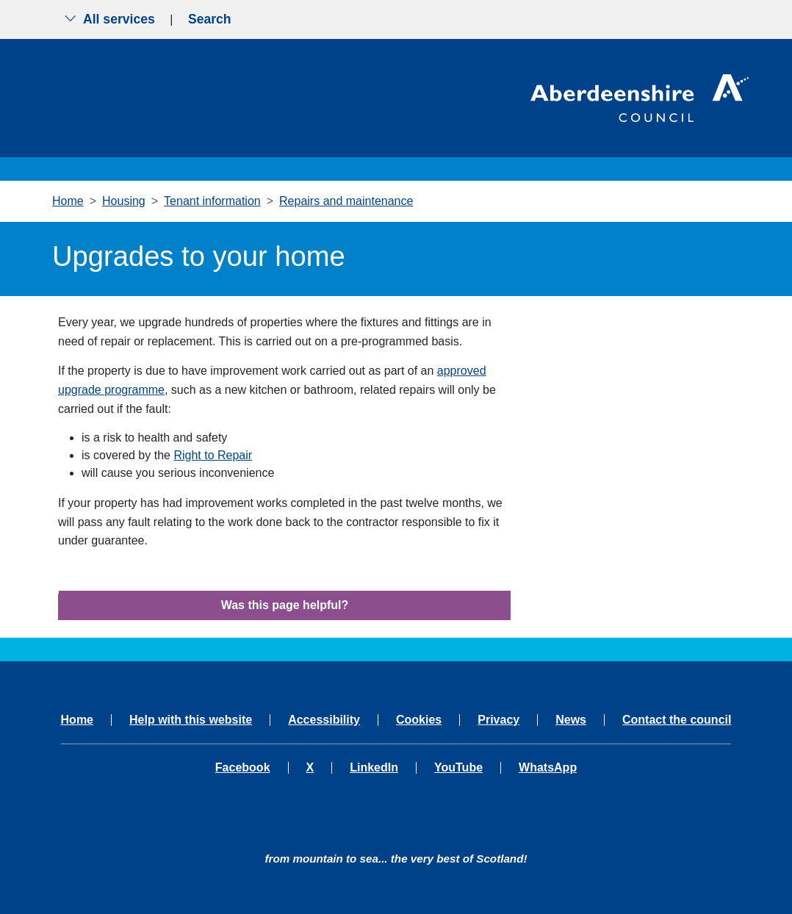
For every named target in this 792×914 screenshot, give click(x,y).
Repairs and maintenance (346, 201)
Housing (123, 201)
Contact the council (676, 720)
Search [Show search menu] (209, 19)
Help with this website (190, 720)
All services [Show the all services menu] (109, 19)
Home (68, 201)
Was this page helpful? (285, 605)
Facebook (242, 768)
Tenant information (212, 201)
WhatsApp (548, 768)
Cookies (419, 720)
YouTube (458, 768)
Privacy (498, 720)
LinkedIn (374, 768)
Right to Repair (212, 455)
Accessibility (324, 720)
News (570, 720)
